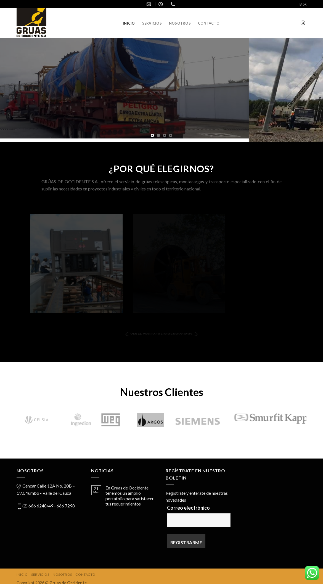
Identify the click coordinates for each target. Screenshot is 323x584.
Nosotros (180, 23)
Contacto (208, 23)
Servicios (152, 23)
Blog (303, 4)
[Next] (311, 418)
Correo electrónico (188, 504)
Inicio (129, 23)
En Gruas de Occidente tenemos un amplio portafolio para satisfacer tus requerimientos (129, 492)
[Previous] (12, 418)
